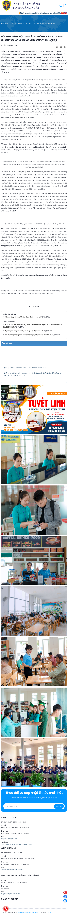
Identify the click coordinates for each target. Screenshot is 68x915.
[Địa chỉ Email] (34, 806)
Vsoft (49, 912)
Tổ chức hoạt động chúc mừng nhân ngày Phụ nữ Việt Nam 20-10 (28, 335)
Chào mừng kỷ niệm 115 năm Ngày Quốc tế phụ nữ (23, 317)
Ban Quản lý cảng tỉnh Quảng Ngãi (28, 912)
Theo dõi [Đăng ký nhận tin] (58, 806)
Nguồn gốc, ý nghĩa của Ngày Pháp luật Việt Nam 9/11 (24, 331)
